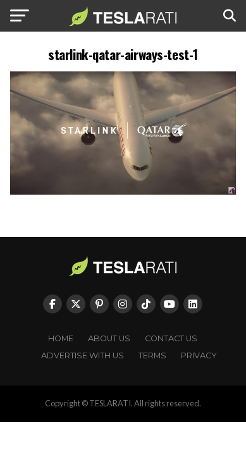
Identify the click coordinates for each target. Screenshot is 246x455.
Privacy (199, 355)
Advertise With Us (82, 355)
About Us (109, 338)
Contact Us (171, 338)
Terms (152, 355)
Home (60, 338)
